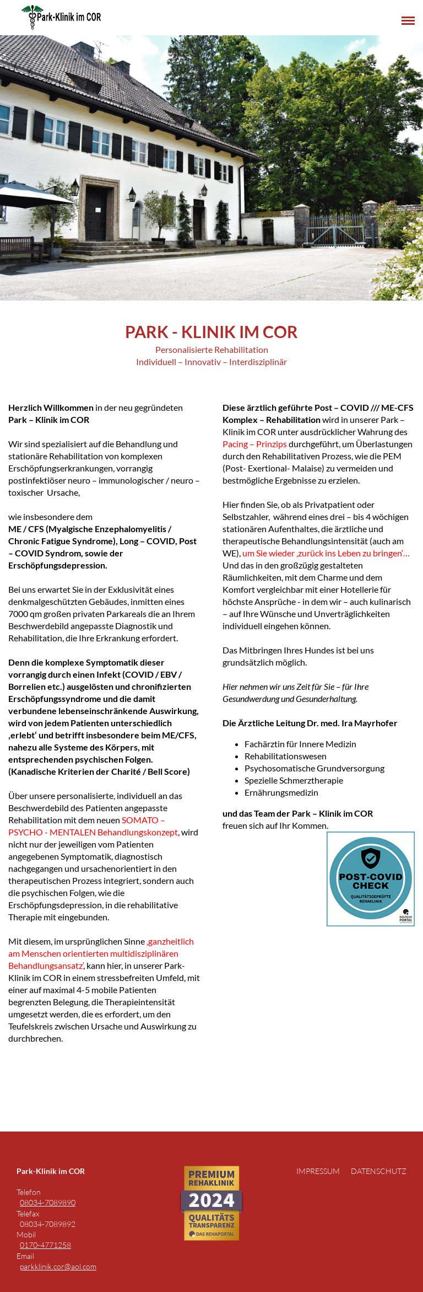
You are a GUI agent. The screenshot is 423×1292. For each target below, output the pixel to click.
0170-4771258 (45, 1245)
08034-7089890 (47, 1202)
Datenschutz (378, 1171)
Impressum (318, 1171)
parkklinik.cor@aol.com (58, 1266)
